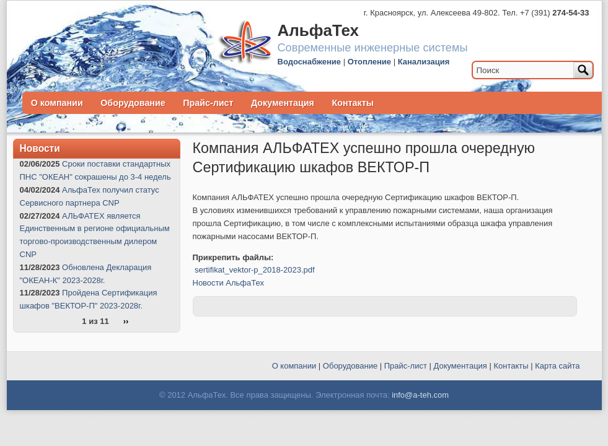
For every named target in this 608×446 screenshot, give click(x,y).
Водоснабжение (309, 61)
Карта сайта (557, 365)
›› (126, 321)
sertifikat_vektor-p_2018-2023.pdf (254, 269)
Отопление (369, 61)
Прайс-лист (208, 103)
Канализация (424, 61)
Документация (282, 103)
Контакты (353, 103)
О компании (57, 103)
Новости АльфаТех (228, 282)
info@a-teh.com (420, 395)
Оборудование (132, 103)
